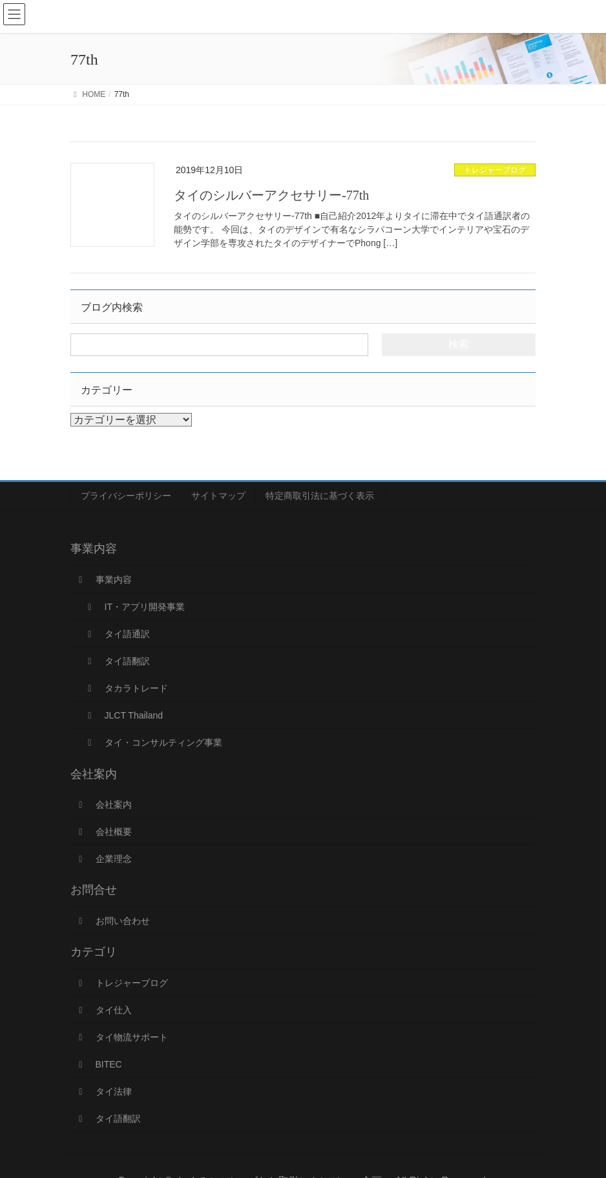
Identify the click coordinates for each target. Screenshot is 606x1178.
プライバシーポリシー (126, 495)
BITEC (98, 1064)
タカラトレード (126, 688)
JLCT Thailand (123, 715)
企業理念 (103, 859)
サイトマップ (218, 495)
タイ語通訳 (117, 634)
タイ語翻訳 (117, 661)
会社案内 (103, 804)
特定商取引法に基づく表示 (320, 495)
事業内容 (103, 579)
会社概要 (103, 831)
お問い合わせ (112, 921)
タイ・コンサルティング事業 (153, 742)
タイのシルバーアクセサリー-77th (271, 195)
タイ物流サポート (121, 1037)
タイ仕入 (103, 1010)
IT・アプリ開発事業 (134, 607)
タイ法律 (103, 1091)
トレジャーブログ (495, 169)
